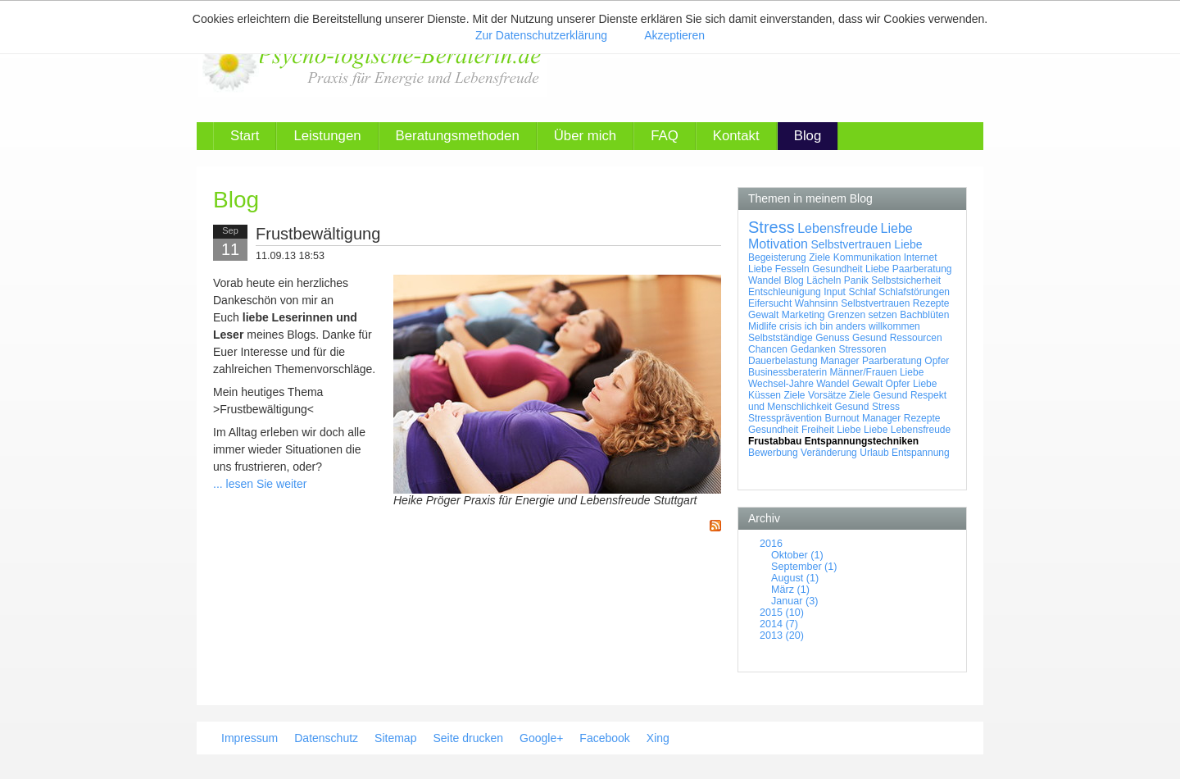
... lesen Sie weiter (259, 483)
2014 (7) (779, 624)
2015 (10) (782, 612)
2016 (771, 543)
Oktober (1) (797, 555)
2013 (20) (782, 635)
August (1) (795, 578)
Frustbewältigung (318, 234)
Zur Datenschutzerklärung (541, 35)
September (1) (804, 566)
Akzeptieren (674, 35)
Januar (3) (794, 601)
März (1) (790, 589)
